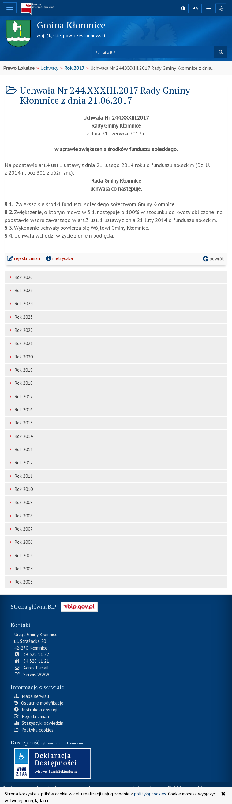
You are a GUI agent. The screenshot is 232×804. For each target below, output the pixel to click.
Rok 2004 (20, 569)
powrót (213, 258)
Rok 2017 (74, 68)
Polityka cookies (34, 729)
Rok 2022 (20, 330)
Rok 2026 (20, 277)
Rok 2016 (20, 410)
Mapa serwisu (31, 696)
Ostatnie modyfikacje (38, 702)
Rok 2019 (20, 370)
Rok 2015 (20, 423)
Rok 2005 (20, 555)
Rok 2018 (20, 383)
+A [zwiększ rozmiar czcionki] (195, 8)
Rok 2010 (20, 489)
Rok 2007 (20, 529)
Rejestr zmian (31, 716)
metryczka (58, 258)
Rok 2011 (20, 476)
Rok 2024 (20, 303)
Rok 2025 (20, 290)
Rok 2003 (20, 582)
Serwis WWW (31, 674)
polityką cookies (150, 794)
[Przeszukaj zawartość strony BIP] (153, 52)
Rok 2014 (20, 436)
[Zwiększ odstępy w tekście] (208, 8)
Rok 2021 (20, 343)
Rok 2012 (20, 462)
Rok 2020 (20, 357)
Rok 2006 (20, 542)
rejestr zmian (24, 259)
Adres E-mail (31, 667)
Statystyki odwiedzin (38, 722)
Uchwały (49, 68)
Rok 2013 (20, 449)
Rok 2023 (20, 317)
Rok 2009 (20, 502)
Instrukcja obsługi (35, 709)
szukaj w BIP (220, 52)
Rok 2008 (20, 516)
